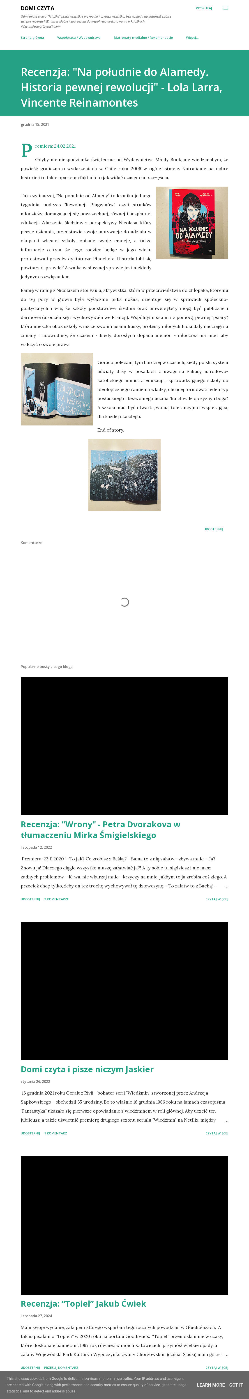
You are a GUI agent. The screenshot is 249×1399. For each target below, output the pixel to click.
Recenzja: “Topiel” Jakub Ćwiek (83, 1303)
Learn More (211, 1385)
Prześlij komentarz (61, 1367)
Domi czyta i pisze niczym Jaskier (87, 1069)
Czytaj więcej (216, 899)
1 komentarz (55, 1133)
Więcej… (192, 37)
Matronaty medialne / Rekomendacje (143, 37)
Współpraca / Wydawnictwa (79, 37)
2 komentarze (56, 899)
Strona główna (32, 37)
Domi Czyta (37, 8)
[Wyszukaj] (204, 8)
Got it (236, 1385)
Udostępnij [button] (213, 529)
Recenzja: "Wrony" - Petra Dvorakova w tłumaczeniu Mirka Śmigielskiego (100, 830)
